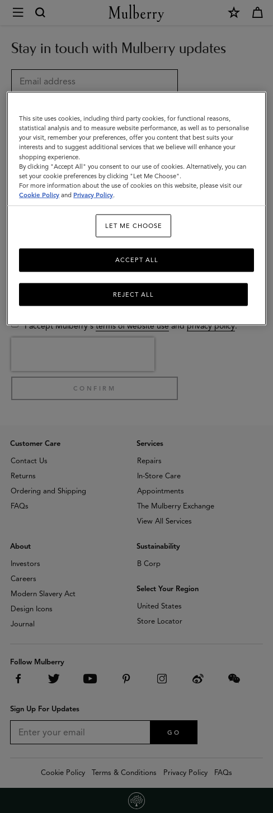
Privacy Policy (93, 194)
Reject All (133, 294)
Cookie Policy (39, 194)
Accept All (136, 260)
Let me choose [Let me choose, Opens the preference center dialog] (133, 225)
